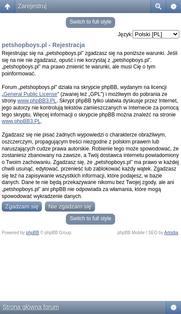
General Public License (30, 94)
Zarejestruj (32, 6)
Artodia (171, 232)
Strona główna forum (31, 307)
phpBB (32, 232)
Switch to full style (90, 22)
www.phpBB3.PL (36, 101)
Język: (125, 34)
